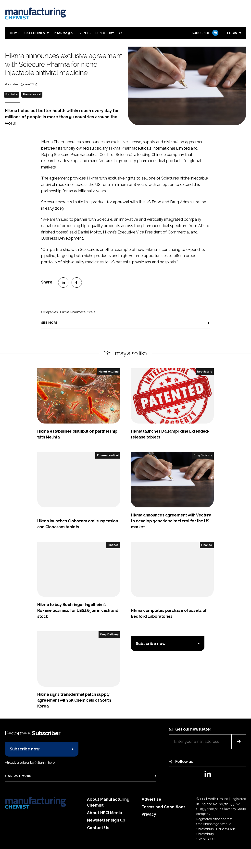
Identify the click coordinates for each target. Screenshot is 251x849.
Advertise (151, 799)
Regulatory (204, 371)
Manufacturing (109, 371)
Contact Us (98, 827)
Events (83, 33)
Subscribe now (150, 643)
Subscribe (204, 33)
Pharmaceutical (32, 94)
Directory (104, 33)
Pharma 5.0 (63, 33)
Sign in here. (46, 762)
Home (14, 33)
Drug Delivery (203, 455)
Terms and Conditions (164, 807)
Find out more (18, 776)
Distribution (11, 94)
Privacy (149, 814)
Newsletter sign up (106, 820)
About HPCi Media (104, 812)
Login (232, 33)
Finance (113, 544)
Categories (34, 33)
